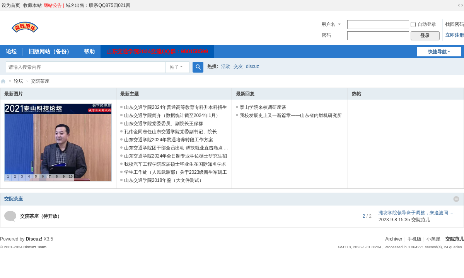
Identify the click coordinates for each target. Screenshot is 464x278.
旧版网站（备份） (50, 51)
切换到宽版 (460, 5)
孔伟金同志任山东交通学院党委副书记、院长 (170, 131)
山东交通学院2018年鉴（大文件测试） (164, 180)
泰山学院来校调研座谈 (263, 107)
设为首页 (11, 5)
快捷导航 (437, 51)
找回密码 (454, 24)
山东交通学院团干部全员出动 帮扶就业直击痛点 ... (176, 148)
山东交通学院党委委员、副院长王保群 (163, 123)
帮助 (89, 51)
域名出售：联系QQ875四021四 (98, 5)
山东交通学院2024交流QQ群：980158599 (157, 51)
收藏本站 (32, 5)
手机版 (414, 239)
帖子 (174, 67)
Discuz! (34, 239)
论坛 (11, 51)
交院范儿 (3, 81)
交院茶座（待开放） (41, 216)
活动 (225, 66)
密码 (326, 35)
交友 (238, 66)
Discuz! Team (34, 247)
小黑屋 (433, 239)
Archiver (394, 239)
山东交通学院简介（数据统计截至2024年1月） (172, 115)
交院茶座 (13, 199)
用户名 (328, 24)
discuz (252, 66)
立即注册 (454, 35)
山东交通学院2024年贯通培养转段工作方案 (168, 139)
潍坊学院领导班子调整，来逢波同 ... (416, 212)
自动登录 (423, 24)
